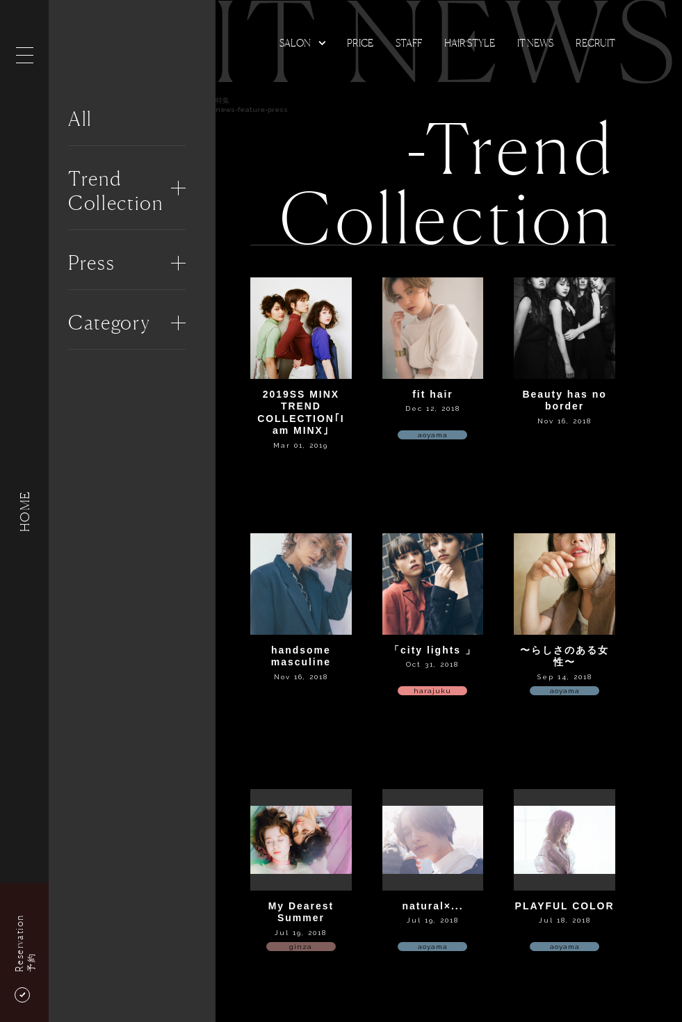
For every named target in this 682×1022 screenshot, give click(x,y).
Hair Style (469, 43)
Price (360, 43)
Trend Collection (115, 191)
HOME (24, 510)
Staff (409, 43)
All (80, 119)
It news (535, 43)
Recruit (595, 43)
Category (109, 322)
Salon (295, 43)
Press (91, 263)
